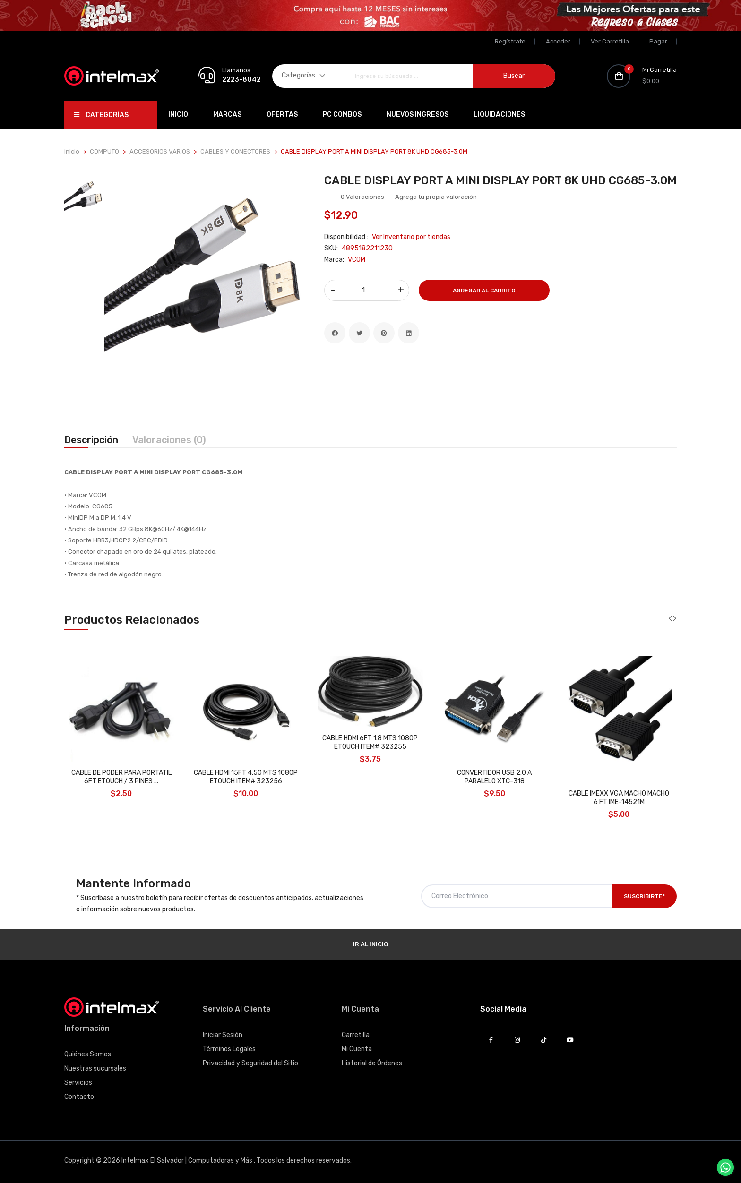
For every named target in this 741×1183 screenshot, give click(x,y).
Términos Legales (229, 1049)
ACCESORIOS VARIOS (159, 151)
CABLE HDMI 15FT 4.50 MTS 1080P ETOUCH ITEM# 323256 (246, 777)
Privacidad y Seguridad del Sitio (250, 1063)
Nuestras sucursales (95, 1068)
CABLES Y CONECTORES (235, 151)
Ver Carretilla (610, 41)
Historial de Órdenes (372, 1063)
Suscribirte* (644, 896)
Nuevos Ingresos (417, 115)
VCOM (356, 260)
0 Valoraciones (362, 196)
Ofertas (282, 115)
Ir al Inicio (370, 944)
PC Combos (342, 115)
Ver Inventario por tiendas (411, 237)
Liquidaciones (499, 115)
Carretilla (356, 1035)
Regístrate (510, 41)
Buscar (514, 76)
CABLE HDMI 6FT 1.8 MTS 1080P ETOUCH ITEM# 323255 (370, 742)
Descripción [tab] (91, 440)
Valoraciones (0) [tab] (169, 440)
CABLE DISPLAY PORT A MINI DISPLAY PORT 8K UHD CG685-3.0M (500, 180)
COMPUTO (104, 151)
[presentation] (670, 619)
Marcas (227, 115)
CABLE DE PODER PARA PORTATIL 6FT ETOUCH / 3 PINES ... (121, 777)
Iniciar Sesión (222, 1035)
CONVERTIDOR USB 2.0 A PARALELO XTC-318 (494, 777)
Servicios (78, 1083)
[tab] (84, 196)
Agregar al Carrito (484, 290)
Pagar (658, 41)
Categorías (101, 115)
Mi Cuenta (357, 1049)
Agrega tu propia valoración (436, 196)
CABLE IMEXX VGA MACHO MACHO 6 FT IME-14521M (619, 797)
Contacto (79, 1097)
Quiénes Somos (87, 1054)
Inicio (178, 115)
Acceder (558, 41)
